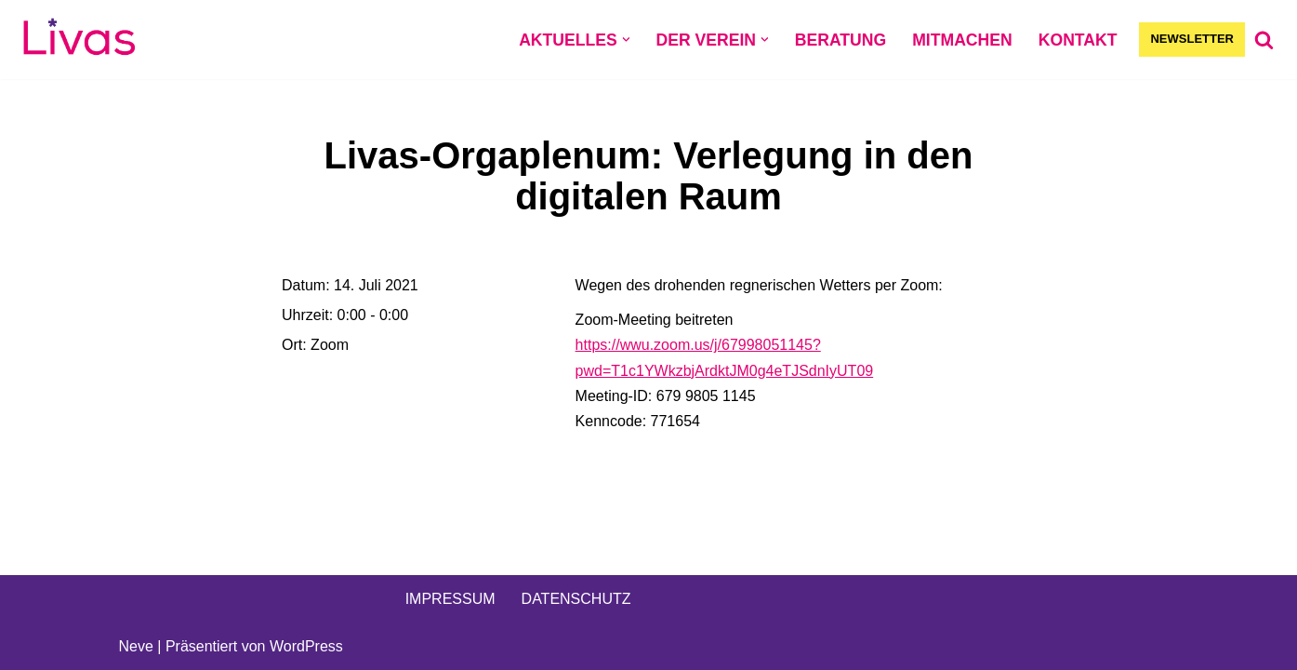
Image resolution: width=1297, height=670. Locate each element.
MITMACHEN (962, 40)
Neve (136, 646)
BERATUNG (840, 40)
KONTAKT (1078, 40)
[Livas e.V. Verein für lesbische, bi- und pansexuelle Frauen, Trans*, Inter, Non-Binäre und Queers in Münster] (79, 39)
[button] (626, 39)
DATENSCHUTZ (576, 599)
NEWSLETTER (1192, 39)
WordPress (306, 646)
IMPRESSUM (450, 599)
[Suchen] (1264, 39)
